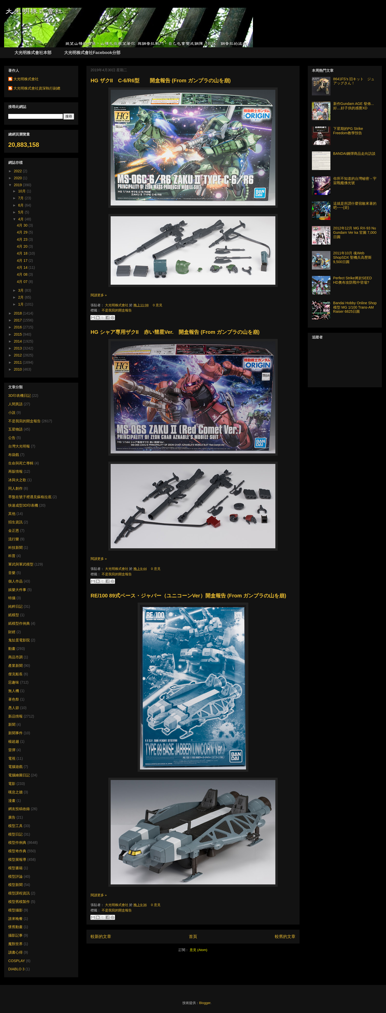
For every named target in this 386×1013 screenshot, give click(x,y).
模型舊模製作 (19, 902)
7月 (21, 198)
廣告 (11, 817)
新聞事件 (15, 733)
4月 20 (23, 246)
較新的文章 (101, 936)
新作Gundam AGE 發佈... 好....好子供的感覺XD (353, 106)
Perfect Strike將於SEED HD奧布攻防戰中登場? (352, 280)
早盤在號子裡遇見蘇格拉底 (29, 497)
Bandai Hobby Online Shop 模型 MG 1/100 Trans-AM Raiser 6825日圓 (355, 307)
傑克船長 (15, 674)
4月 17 (23, 260)
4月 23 (23, 239)
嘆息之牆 (15, 792)
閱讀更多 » (99, 295)
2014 (18, 341)
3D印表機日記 (19, 395)
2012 (18, 355)
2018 (18, 313)
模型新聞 (15, 885)
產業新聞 (15, 666)
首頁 (193, 936)
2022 (18, 171)
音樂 (11, 573)
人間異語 (15, 404)
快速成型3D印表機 (23, 505)
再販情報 (15, 471)
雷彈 (11, 750)
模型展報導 (17, 859)
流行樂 (13, 539)
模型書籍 (15, 868)
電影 (11, 784)
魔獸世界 (15, 944)
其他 (11, 514)
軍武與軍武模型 (20, 564)
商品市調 (15, 657)
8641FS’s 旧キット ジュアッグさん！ (354, 81)
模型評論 (15, 876)
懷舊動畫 (15, 927)
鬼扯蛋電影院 (19, 640)
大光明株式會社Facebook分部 (92, 52)
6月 (21, 205)
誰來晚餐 (15, 919)
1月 (21, 304)
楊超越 (13, 741)
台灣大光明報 (19, 446)
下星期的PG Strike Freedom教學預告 (348, 131)
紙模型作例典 (19, 623)
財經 (11, 632)
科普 (11, 556)
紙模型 (13, 615)
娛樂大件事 (17, 590)
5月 (21, 212)
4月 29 (23, 232)
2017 (18, 320)
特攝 (11, 598)
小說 (11, 412)
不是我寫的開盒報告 (117, 310)
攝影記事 (15, 935)
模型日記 (15, 834)
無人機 (13, 691)
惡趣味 (13, 682)
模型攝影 (15, 910)
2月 (21, 297)
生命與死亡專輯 (20, 463)
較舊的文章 (285, 936)
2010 (18, 369)
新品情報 (15, 716)
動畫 (11, 649)
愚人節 (13, 708)
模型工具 (15, 826)
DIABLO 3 (16, 969)
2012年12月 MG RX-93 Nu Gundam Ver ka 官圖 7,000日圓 (354, 232)
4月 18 (23, 253)
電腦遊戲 (15, 767)
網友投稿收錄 (19, 809)
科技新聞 (15, 547)
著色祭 (13, 699)
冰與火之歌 (17, 480)
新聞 (11, 724)
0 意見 (157, 305)
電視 (11, 758)
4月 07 (23, 282)
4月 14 (23, 267)
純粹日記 (15, 606)
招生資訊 (15, 522)
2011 (18, 362)
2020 (18, 178)
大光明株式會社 (117, 305)
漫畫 (11, 801)
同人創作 (15, 488)
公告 (11, 438)
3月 (21, 290)
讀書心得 (15, 952)
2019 (18, 185)
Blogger (204, 1003)
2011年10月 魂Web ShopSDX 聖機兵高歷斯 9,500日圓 (352, 257)
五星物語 (15, 429)
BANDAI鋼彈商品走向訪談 (354, 153)
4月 (21, 219)
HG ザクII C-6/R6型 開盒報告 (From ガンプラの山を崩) (161, 80)
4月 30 (23, 225)
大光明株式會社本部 (32, 52)
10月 (22, 191)
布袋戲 (13, 455)
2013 (18, 348)
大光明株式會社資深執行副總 (36, 88)
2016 (18, 327)
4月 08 (23, 274)
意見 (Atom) (198, 950)
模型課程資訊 (19, 893)
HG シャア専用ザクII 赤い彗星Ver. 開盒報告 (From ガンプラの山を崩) (175, 332)
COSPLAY (16, 961)
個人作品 (15, 581)
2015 (18, 334)
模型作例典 (17, 842)
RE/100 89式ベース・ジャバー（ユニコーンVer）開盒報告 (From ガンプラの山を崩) (188, 595)
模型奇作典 (17, 851)
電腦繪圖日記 (19, 775)
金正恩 (13, 530)
